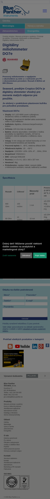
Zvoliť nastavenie (9, 255)
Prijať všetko (40, 255)
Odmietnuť (26, 255)
